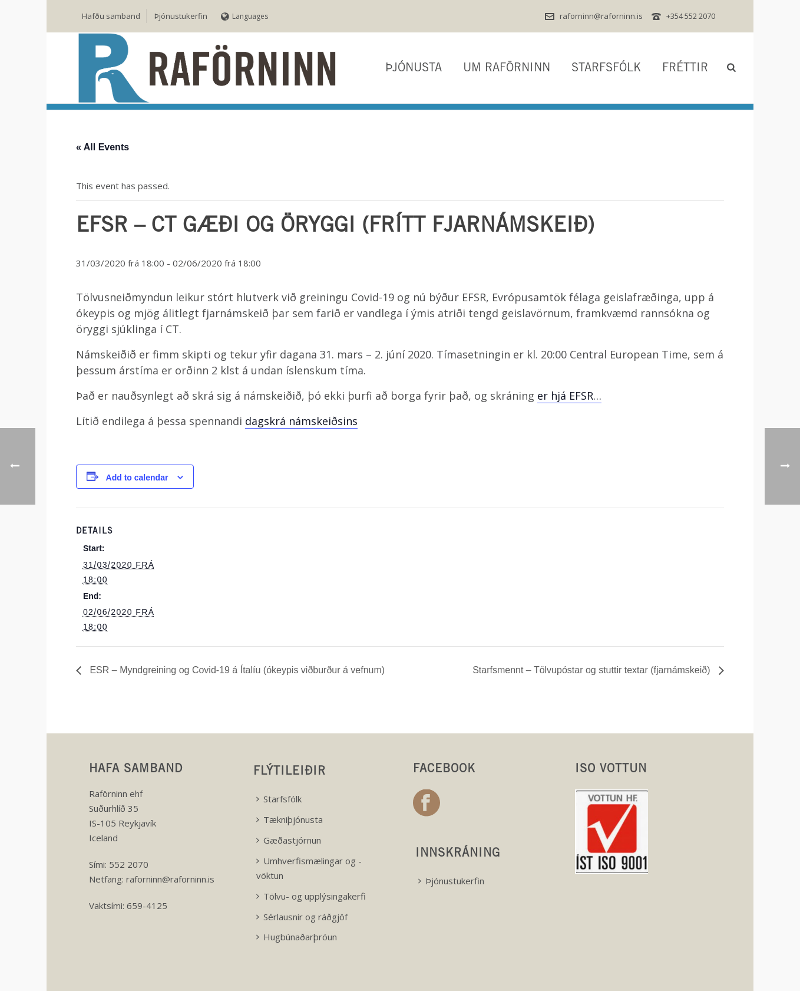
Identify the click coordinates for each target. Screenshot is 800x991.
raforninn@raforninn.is (601, 16)
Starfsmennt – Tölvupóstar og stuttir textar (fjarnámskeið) (592, 670)
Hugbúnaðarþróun (296, 937)
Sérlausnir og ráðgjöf (302, 917)
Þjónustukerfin (451, 881)
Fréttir (685, 69)
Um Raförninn (506, 69)
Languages (244, 16)
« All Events (102, 147)
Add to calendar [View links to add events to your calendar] (137, 477)
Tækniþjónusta (289, 819)
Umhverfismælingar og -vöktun (309, 868)
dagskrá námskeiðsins (301, 421)
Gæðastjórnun (288, 840)
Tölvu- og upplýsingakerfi (311, 896)
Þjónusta (413, 69)
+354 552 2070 (690, 16)
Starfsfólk (606, 69)
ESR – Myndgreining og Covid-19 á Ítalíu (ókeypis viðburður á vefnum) (236, 670)
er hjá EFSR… (569, 396)
